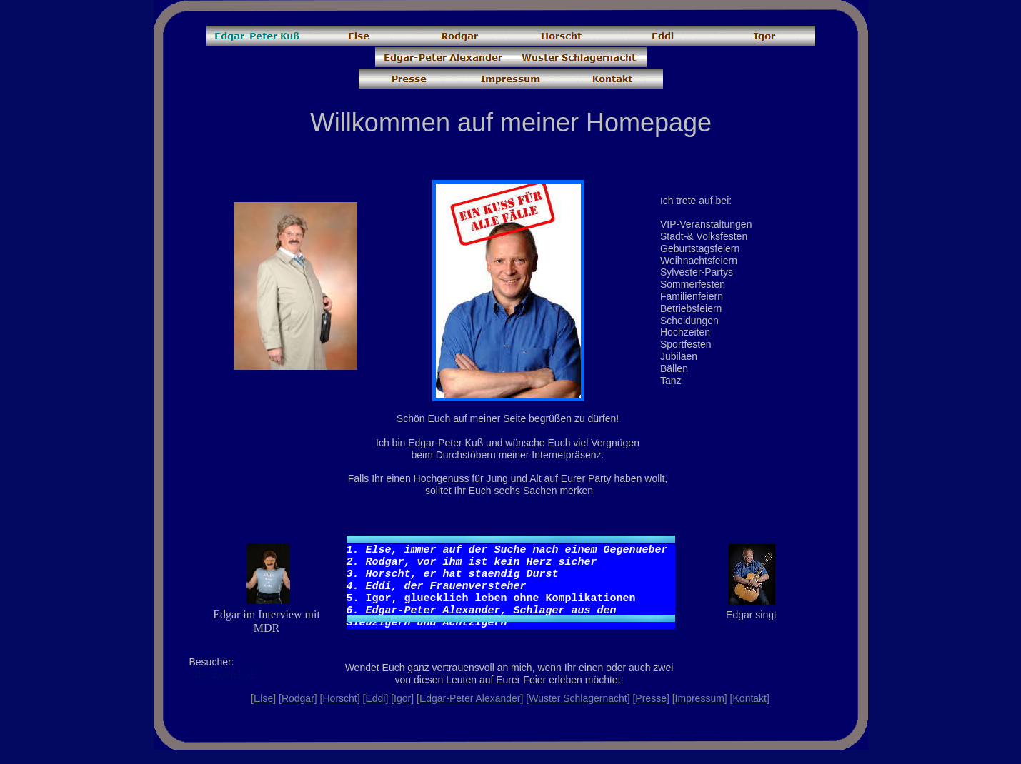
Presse (651, 698)
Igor (402, 698)
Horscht (339, 698)
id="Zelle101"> (250, 680)
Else (263, 698)
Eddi (375, 698)
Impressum (699, 698)
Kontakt (750, 698)
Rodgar (298, 698)
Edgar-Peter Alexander (470, 698)
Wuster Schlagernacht (578, 698)
